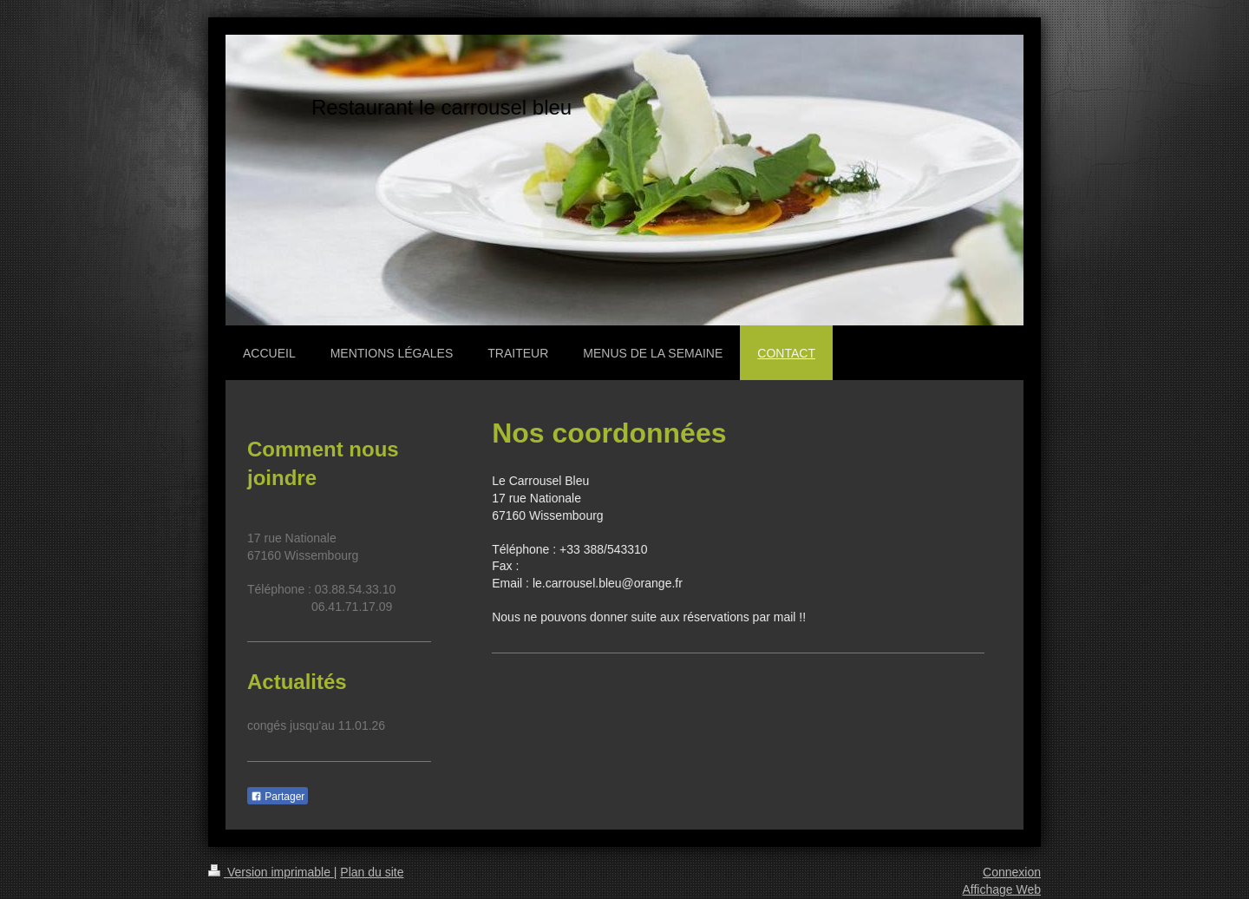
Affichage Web (1001, 889)
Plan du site (371, 872)
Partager (277, 797)
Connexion (1012, 872)
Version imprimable (271, 872)
